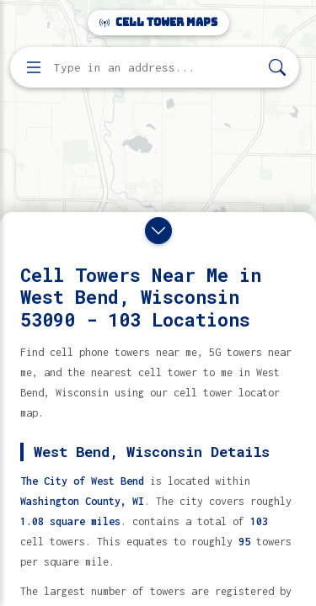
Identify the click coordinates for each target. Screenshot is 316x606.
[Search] (277, 67)
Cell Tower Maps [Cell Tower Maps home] (158, 22)
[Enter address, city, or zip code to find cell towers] (156, 67)
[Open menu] (33, 67)
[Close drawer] (158, 230)
